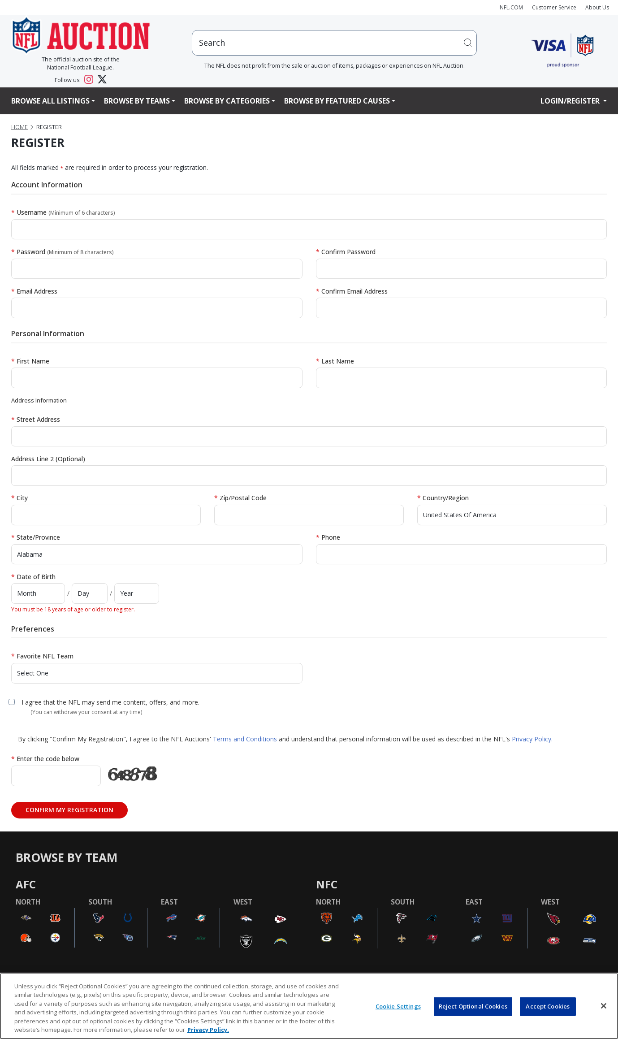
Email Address (34, 291)
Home (19, 127)
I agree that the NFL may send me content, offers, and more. (110, 702)
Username (63, 212)
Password (62, 251)
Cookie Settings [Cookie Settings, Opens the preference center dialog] (398, 1006)
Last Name (335, 361)
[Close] (604, 1006)
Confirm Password (346, 251)
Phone (328, 537)
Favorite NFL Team (42, 656)
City (19, 498)
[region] (309, 1006)
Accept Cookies (548, 1006)
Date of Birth (33, 576)
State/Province (35, 537)
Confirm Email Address (352, 291)
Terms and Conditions (245, 739)
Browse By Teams (137, 101)
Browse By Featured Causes (337, 101)
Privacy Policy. (532, 739)
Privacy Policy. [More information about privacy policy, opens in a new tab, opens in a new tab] (208, 1030)
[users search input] (334, 43)
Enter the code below (45, 758)
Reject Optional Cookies (473, 1006)
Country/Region (443, 498)
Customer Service (554, 7)
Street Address (35, 419)
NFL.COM (511, 7)
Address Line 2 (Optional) (48, 459)
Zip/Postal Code (240, 498)
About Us (597, 7)
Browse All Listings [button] (50, 101)
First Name (30, 361)
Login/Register (570, 101)
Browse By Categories (227, 101)
